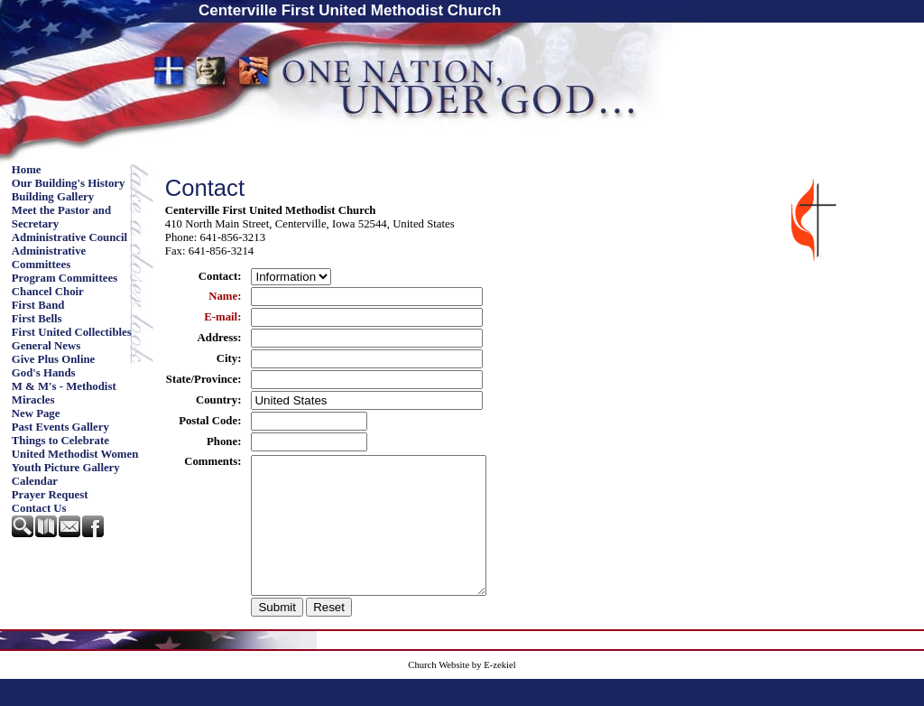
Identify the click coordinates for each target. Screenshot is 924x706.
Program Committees (64, 278)
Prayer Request (50, 494)
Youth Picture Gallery (66, 467)
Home (27, 169)
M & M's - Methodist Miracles (64, 393)
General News (46, 345)
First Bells (37, 318)
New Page (36, 413)
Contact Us (39, 508)
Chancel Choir (48, 291)
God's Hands (44, 373)
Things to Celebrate (60, 440)
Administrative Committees (49, 258)
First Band (38, 305)
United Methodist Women (75, 454)
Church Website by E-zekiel (461, 692)
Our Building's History (68, 183)
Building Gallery (53, 196)
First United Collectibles (72, 332)
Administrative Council (69, 237)
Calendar (35, 481)
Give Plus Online (53, 359)
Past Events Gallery (60, 427)
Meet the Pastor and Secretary (61, 217)
